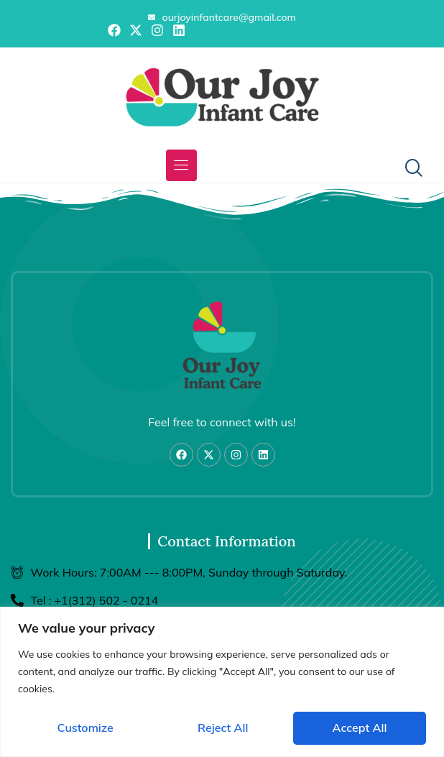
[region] (222, 682)
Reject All (223, 727)
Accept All (360, 727)
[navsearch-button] (408, 169)
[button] (181, 165)
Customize (85, 727)
